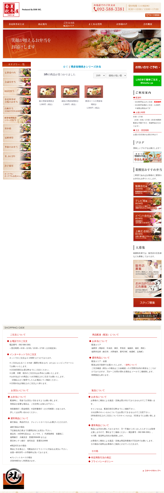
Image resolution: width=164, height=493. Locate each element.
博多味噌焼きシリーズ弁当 (86, 66)
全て (65, 66)
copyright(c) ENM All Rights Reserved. (144, 485)
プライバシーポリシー (102, 461)
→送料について (130, 365)
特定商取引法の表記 (101, 457)
